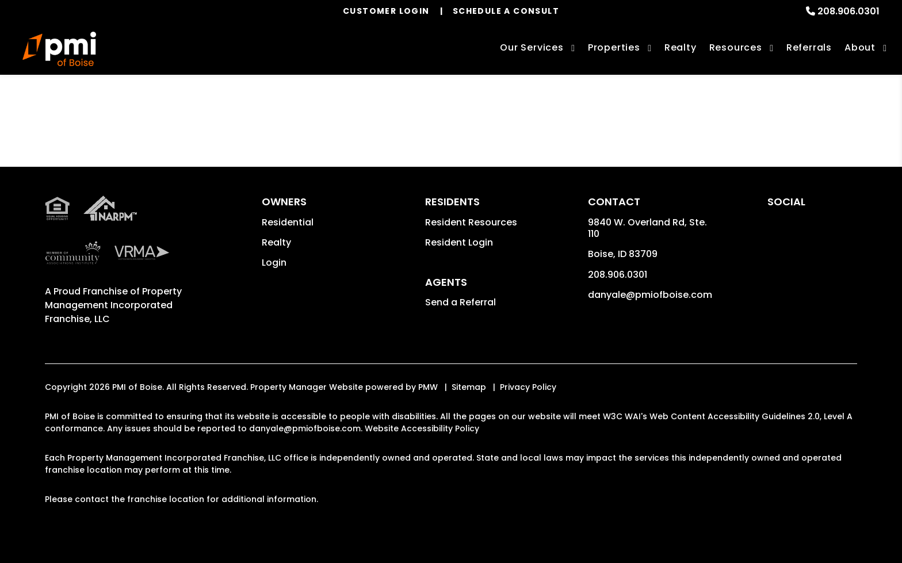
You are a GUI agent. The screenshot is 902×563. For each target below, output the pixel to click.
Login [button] (274, 262)
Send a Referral (460, 302)
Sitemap (469, 387)
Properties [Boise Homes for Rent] (614, 47)
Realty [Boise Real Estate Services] (680, 47)
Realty (276, 242)
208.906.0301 (848, 11)
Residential (288, 222)
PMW (428, 387)
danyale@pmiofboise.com (650, 294)
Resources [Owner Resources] (735, 47)
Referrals (809, 47)
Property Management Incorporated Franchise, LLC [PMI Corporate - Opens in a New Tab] (113, 305)
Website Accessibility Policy (422, 428)
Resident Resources (471, 222)
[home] (59, 49)
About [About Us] (860, 47)
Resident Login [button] (459, 242)
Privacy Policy (528, 387)
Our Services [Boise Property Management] (532, 47)
